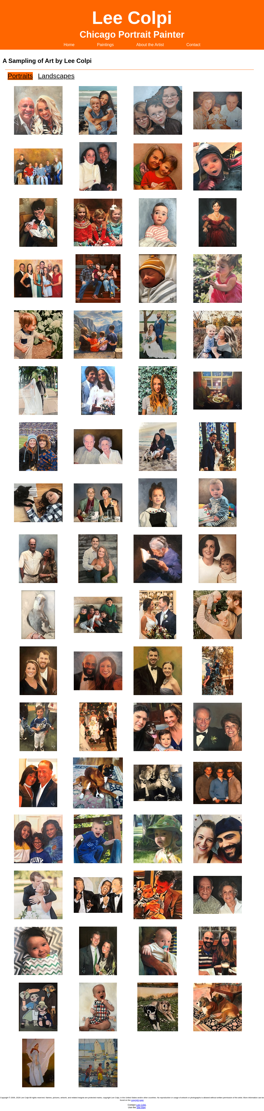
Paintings (105, 45)
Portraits (20, 76)
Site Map (141, 1107)
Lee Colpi (141, 1105)
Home (69, 45)
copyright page (137, 1100)
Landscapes (56, 76)
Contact (193, 45)
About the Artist (150, 45)
